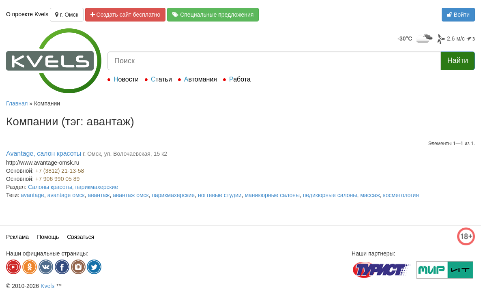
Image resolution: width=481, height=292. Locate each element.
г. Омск (66, 14)
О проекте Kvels (27, 14)
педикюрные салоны (330, 195)
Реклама (17, 237)
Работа (240, 79)
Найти (457, 60)
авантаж (99, 195)
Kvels (47, 286)
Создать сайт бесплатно (125, 14)
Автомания (200, 79)
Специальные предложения (212, 14)
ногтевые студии (220, 195)
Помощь (48, 237)
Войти (458, 14)
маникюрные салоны (272, 195)
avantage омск (66, 195)
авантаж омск (130, 195)
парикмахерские (173, 195)
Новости (126, 79)
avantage (32, 195)
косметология (401, 195)
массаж (370, 195)
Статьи (161, 79)
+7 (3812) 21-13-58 (59, 170)
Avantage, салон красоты (43, 153)
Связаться (80, 237)
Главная (17, 103)
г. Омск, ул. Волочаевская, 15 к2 (125, 153)
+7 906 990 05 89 (57, 179)
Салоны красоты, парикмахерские (73, 187)
